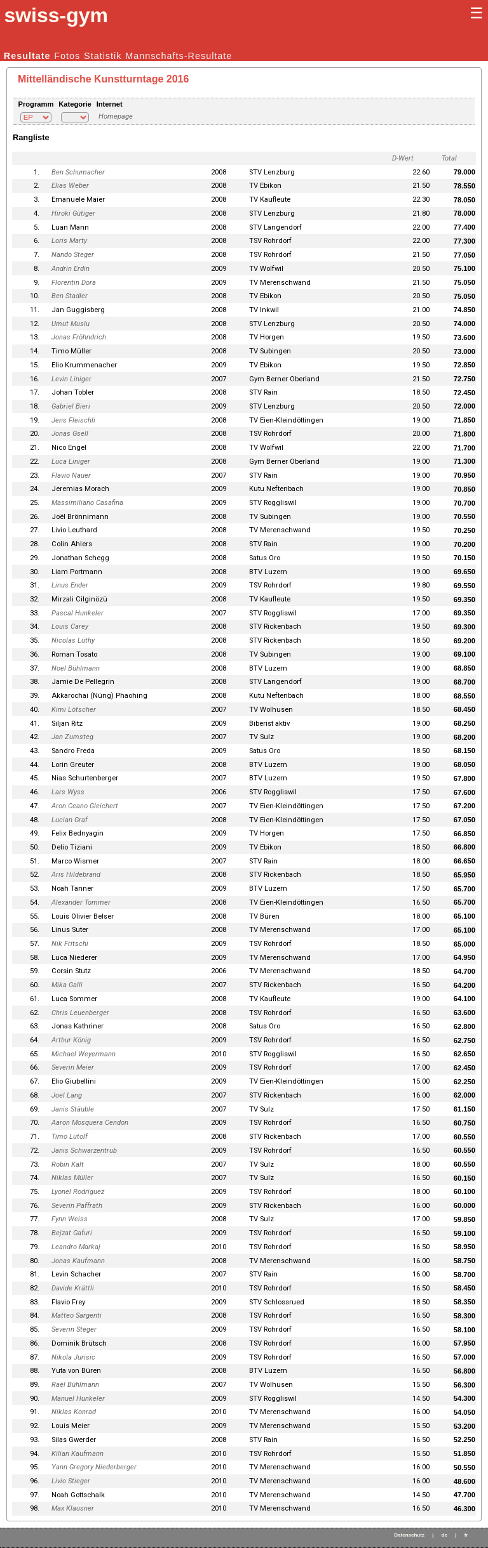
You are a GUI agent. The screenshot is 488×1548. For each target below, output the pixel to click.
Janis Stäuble (72, 1109)
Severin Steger (74, 1329)
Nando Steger (72, 255)
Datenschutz (409, 1535)
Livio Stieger (70, 1481)
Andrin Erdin (70, 269)
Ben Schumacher (78, 172)
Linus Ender (69, 585)
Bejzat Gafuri (71, 1233)
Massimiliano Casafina (87, 503)
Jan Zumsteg (72, 737)
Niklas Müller (72, 1178)
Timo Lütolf (69, 1136)
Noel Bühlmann (75, 668)
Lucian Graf (69, 820)
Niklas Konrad (73, 1412)
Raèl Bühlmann (75, 1385)
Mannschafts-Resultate (178, 56)
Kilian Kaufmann (77, 1454)
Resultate (27, 56)
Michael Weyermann (83, 1054)
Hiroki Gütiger (73, 213)
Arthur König (71, 1040)
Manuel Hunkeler (78, 1398)
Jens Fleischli (73, 420)
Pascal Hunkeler (77, 613)
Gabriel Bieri (70, 406)
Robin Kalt (67, 1164)
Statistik (102, 56)
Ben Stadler (69, 296)
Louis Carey (69, 626)
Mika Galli (67, 985)
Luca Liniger (70, 461)
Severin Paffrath (76, 1206)
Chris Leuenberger (80, 1013)
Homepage (115, 116)
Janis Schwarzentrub (84, 1150)
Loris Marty (69, 241)
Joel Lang (66, 1095)
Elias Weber (70, 185)
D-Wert (403, 158)
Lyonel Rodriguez (77, 1192)
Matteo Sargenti (76, 1315)
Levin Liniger (71, 379)
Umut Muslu (70, 324)
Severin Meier (72, 1067)
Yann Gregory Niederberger (94, 1467)
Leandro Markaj (75, 1247)
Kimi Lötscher (73, 709)
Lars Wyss (68, 792)
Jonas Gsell (69, 434)
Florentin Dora (73, 283)
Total (449, 158)
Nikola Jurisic (73, 1357)
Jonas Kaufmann (78, 1261)
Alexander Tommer (81, 902)
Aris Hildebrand (75, 874)
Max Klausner (72, 1508)
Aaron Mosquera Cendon (89, 1122)
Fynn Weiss (69, 1219)
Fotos (67, 56)
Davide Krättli (72, 1288)
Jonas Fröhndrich (78, 337)
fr (466, 1535)
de (444, 1535)
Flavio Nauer (71, 475)
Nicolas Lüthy (73, 640)
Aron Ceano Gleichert (84, 806)
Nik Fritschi (69, 944)
